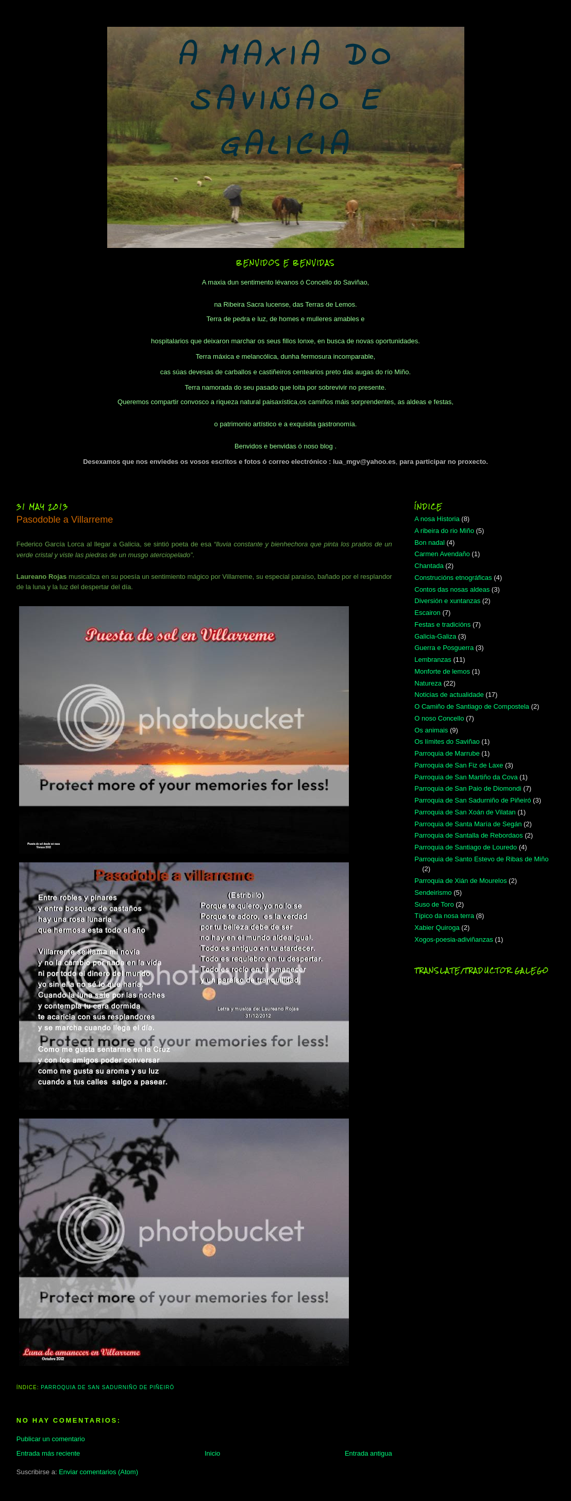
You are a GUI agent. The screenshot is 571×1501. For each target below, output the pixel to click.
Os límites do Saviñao (446, 741)
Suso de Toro (434, 904)
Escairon (427, 612)
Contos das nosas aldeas (452, 589)
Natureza (428, 683)
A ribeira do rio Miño (444, 531)
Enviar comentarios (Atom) (98, 1472)
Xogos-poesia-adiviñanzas (453, 939)
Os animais (431, 730)
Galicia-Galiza (435, 636)
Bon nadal (429, 542)
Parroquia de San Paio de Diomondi (467, 788)
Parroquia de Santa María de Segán (468, 824)
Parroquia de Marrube (446, 753)
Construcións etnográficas (453, 577)
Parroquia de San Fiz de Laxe (458, 765)
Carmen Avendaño (441, 554)
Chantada (428, 566)
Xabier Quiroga (436, 927)
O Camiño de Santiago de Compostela (471, 706)
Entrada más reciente (48, 1453)
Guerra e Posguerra (444, 648)
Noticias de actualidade (448, 694)
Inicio (212, 1453)
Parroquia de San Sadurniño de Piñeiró (107, 1387)
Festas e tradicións (442, 624)
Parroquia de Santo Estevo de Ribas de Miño (481, 859)
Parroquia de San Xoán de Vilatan (464, 812)
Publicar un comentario (50, 1439)
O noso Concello (439, 718)
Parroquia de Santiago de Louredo (465, 847)
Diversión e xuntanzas (447, 601)
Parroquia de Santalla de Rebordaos (468, 835)
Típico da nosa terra (444, 916)
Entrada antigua (368, 1453)
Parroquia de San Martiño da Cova (465, 777)
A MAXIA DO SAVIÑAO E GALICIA (286, 102)
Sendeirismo (432, 892)
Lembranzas (432, 659)
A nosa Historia (436, 519)
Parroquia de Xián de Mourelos (460, 881)
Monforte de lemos (442, 671)
